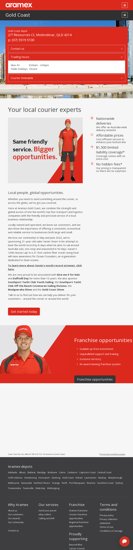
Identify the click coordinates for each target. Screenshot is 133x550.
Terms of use (106, 526)
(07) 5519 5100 (23, 40)
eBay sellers (45, 514)
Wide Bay (40, 488)
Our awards (14, 518)
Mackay (102, 477)
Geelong (55, 477)
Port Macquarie (77, 482)
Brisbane (52, 472)
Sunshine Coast (105, 482)
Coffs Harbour (15, 477)
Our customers (15, 514)
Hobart (79, 477)
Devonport (44, 477)
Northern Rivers (42, 482)
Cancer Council (76, 548)
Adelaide (12, 472)
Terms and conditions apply (112, 454)
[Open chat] (124, 541)
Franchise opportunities (95, 379)
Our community (16, 522)
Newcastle (26, 482)
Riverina (91, 482)
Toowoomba (14, 488)
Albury (22, 472)
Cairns (62, 472)
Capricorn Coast (87, 472)
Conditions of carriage (111, 530)
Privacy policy (107, 515)
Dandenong (30, 477)
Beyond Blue (75, 544)
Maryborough (115, 477)
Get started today (24, 311)
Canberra (72, 472)
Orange (56, 482)
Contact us (13, 530)
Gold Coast (17, 15)
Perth (64, 482)
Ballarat (32, 472)
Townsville (28, 488)
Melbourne (13, 482)
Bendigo (41, 472)
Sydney (119, 482)
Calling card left (46, 518)
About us (12, 510)
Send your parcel (47, 510)
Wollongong (53, 488)
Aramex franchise (78, 510)
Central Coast (104, 472)
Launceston (90, 477)
